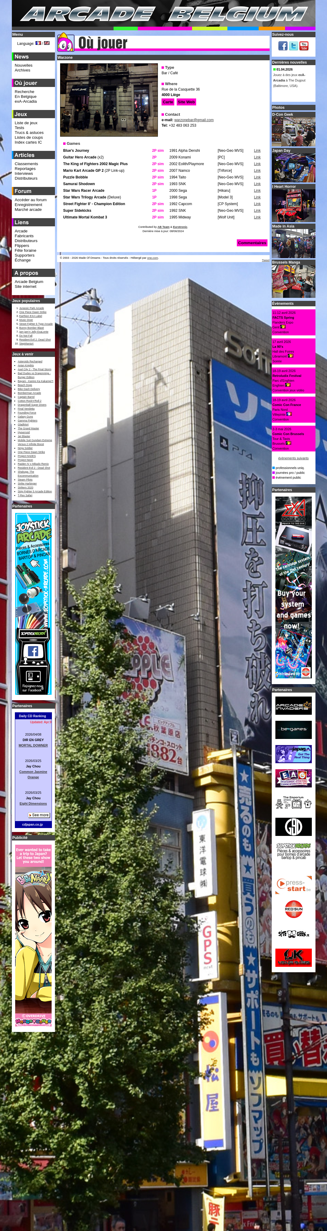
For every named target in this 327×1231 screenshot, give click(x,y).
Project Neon (25, 459)
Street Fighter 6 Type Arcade (36, 323)
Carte (168, 102)
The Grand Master (28, 428)
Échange (23, 260)
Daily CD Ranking (32, 716)
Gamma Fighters (27, 420)
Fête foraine (25, 250)
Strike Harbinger (27, 483)
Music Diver (26, 319)
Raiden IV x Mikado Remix (33, 463)
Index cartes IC (28, 142)
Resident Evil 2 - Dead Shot (34, 467)
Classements (26, 163)
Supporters (25, 255)
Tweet (266, 260)
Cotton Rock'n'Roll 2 (30, 400)
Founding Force (27, 412)
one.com (152, 257)
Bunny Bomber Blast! (31, 327)
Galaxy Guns (25, 416)
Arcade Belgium (29, 281)
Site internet (25, 286)
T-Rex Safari (25, 495)
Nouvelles (24, 65)
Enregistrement (28, 204)
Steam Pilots (25, 479)
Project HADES (27, 455)
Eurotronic (180, 226)
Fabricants (24, 236)
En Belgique (26, 96)
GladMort (23, 424)
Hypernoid (24, 432)
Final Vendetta (26, 408)
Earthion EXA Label (30, 316)
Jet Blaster (24, 436)
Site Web (186, 102)
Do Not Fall (25, 335)
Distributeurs (26, 178)
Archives (22, 70)
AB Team (164, 226)
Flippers (22, 245)
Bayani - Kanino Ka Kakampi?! (35, 381)
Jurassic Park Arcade (31, 308)
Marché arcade (28, 209)
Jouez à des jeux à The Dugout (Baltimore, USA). (289, 82)
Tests (19, 127)
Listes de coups (29, 137)
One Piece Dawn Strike (33, 312)
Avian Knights (26, 365)
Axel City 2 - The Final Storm (34, 369)
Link (257, 150)
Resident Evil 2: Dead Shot (35, 339)
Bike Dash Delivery (29, 389)
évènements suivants (293, 458)
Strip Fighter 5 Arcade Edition (35, 491)
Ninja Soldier (25, 448)
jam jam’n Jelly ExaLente (34, 331)
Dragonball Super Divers (32, 404)
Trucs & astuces (29, 132)
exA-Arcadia (26, 101)
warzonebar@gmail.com (194, 120)
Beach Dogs (25, 385)
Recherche (24, 91)
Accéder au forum (31, 200)
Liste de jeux (26, 123)
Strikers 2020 (25, 487)
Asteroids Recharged (30, 361)
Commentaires (252, 243)
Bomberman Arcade (29, 392)
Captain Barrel (26, 396)
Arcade (21, 231)
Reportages (25, 168)
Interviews (24, 173)
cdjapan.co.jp (32, 824)
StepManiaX (26, 343)
